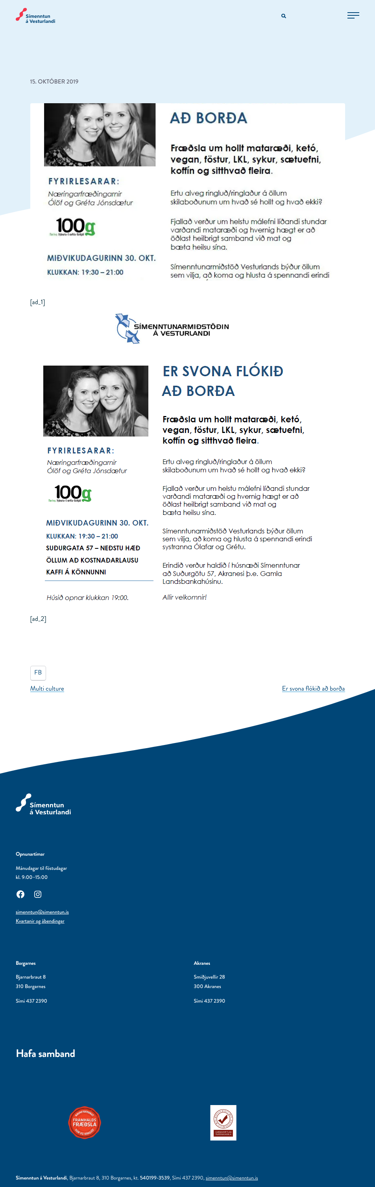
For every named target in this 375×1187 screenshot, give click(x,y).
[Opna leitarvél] (284, 16)
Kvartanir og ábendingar (40, 921)
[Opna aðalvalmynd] (353, 15)
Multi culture (47, 688)
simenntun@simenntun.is (42, 912)
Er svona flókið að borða (313, 688)
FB (38, 672)
